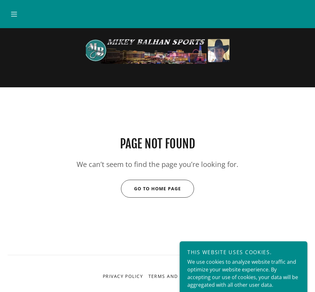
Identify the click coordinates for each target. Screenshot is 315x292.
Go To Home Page (151, 189)
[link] (157, 51)
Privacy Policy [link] (123, 276)
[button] (14, 14)
